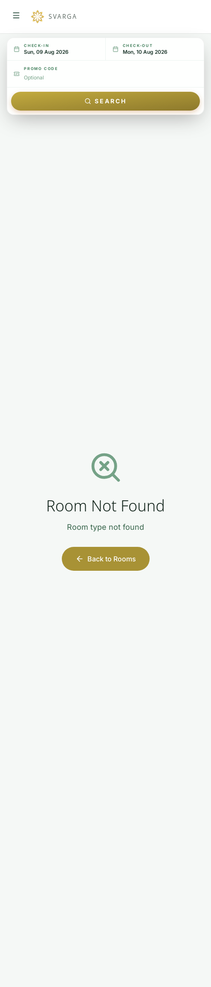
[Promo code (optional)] (110, 77)
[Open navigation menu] (16, 16)
